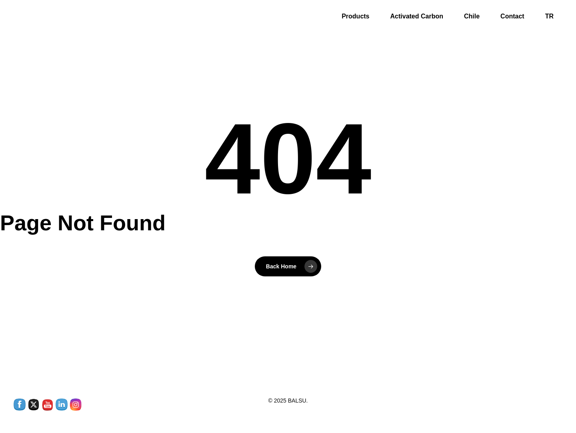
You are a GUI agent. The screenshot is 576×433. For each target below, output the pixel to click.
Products (355, 17)
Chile (472, 17)
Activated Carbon (416, 17)
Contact (512, 17)
